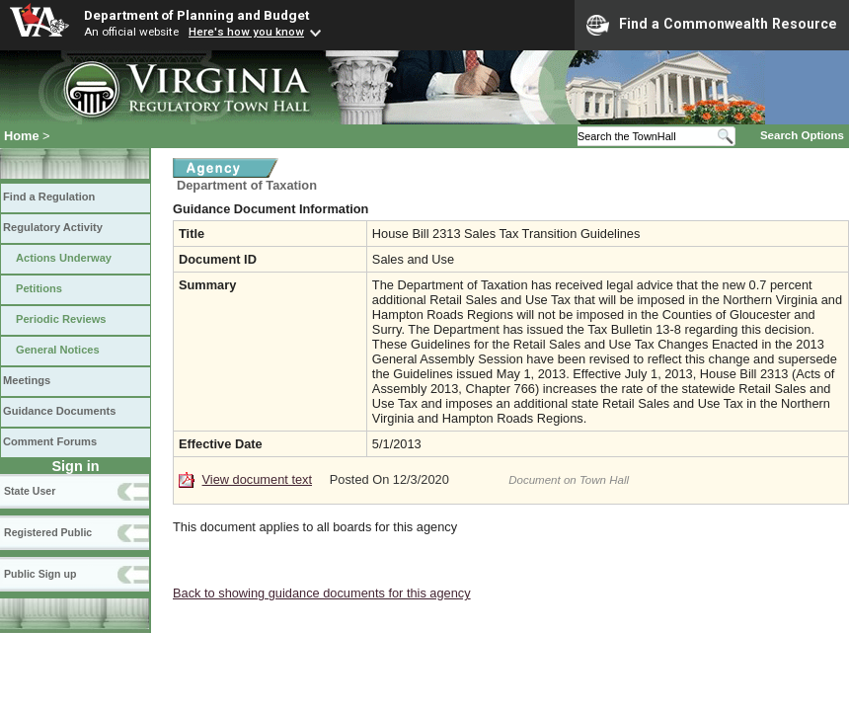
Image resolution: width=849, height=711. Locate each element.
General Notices (58, 350)
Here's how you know (246, 32)
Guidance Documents (59, 411)
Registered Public (48, 532)
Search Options (802, 135)
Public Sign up (40, 574)
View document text (257, 479)
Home (21, 135)
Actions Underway (64, 258)
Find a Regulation (49, 196)
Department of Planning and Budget (196, 15)
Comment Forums (50, 441)
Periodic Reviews (61, 319)
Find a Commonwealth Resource (711, 25)
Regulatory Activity (53, 227)
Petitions (39, 288)
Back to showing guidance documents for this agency (322, 593)
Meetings (26, 380)
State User (29, 491)
